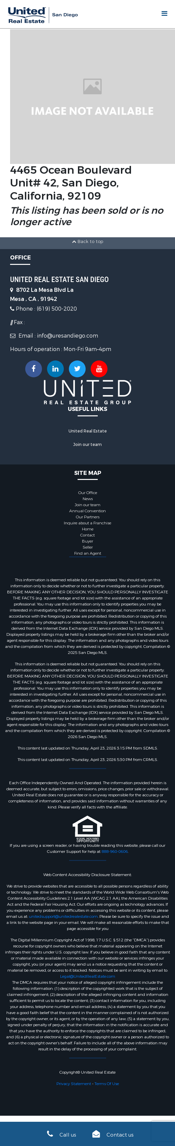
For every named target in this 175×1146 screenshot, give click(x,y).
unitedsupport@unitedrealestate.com (63, 916)
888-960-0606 (114, 851)
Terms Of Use (106, 1083)
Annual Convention (87, 511)
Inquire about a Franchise (87, 523)
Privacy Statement (73, 1083)
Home (87, 529)
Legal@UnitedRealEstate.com (87, 976)
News (88, 498)
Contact (87, 535)
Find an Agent (87, 553)
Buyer (87, 541)
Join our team (87, 444)
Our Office (87, 492)
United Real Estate (88, 431)
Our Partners (87, 517)
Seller (88, 547)
